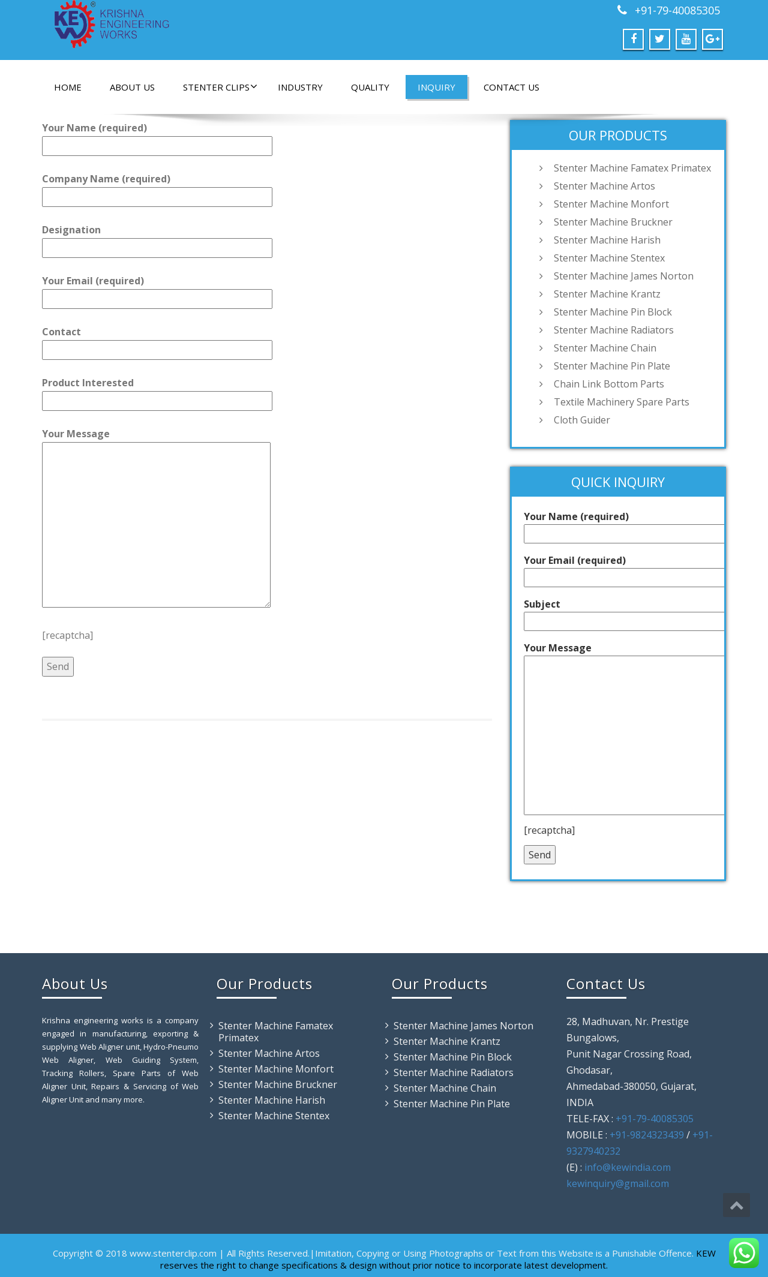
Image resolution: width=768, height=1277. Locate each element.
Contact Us (511, 87)
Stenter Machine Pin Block (613, 312)
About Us (132, 87)
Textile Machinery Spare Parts (621, 402)
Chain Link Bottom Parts (609, 384)
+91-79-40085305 (676, 10)
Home (68, 87)
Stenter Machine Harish (607, 240)
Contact (157, 340)
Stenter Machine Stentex (609, 258)
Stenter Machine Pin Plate (612, 366)
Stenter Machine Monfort (611, 204)
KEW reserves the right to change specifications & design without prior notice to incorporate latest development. (438, 1259)
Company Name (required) (157, 187)
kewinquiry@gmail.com (617, 1183)
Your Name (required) (157, 136)
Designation (157, 238)
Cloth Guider (582, 420)
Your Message (156, 519)
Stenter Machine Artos (604, 186)
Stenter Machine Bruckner (613, 222)
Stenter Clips (220, 87)
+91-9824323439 (647, 1134)
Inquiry (436, 87)
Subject (639, 612)
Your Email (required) (157, 289)
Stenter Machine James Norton (624, 276)
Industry (300, 87)
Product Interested (157, 391)
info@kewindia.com (627, 1167)
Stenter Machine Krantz (607, 294)
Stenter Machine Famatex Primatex (632, 168)
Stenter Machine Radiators (614, 330)
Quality (370, 87)
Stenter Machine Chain (605, 348)
